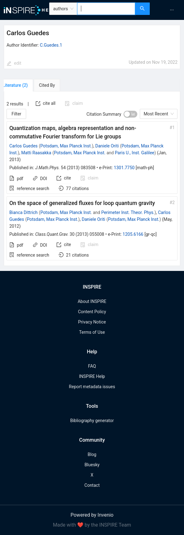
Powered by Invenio (92, 515)
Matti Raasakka (36, 152)
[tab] (21, 85)
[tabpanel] (92, 178)
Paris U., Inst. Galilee (134, 152)
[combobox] (106, 8)
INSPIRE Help (92, 376)
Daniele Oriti (107, 145)
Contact (92, 485)
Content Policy (92, 311)
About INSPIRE (92, 301)
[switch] (130, 114)
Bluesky (91, 464)
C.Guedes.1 (51, 45)
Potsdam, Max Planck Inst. (66, 145)
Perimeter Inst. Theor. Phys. (127, 212)
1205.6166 (133, 234)
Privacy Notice (92, 321)
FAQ (92, 366)
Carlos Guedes (23, 145)
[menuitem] (172, 10)
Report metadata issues (92, 386)
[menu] (167, 10)
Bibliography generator (92, 420)
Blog (92, 454)
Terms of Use (92, 332)
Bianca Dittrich (23, 212)
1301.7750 (124, 167)
